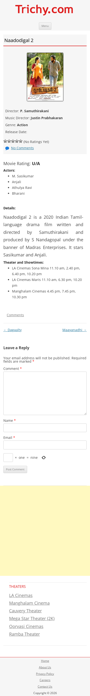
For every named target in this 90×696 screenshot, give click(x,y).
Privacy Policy (45, 674)
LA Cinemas (21, 595)
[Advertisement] (45, 531)
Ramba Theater (24, 634)
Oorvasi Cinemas (26, 626)
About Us (45, 667)
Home (45, 661)
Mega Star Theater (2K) (31, 618)
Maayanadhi (74, 330)
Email (9, 437)
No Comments (22, 148)
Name (9, 420)
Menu (45, 26)
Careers (45, 680)
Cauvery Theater (25, 611)
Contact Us (45, 686)
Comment (12, 368)
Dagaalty (12, 330)
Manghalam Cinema (29, 603)
